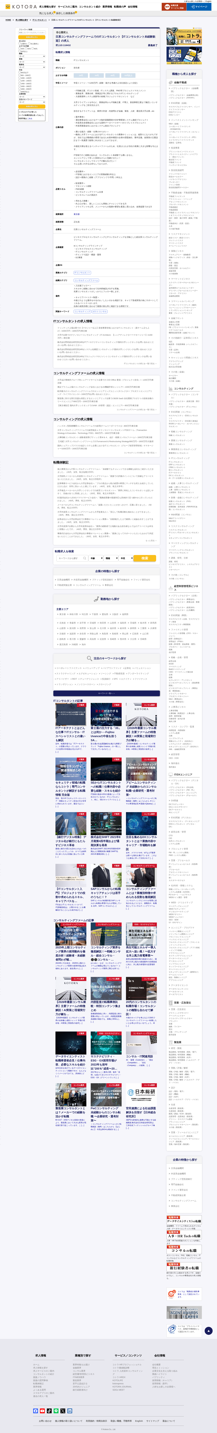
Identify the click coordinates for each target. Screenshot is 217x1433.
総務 (170, 677)
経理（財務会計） (176, 639)
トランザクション (64, 684)
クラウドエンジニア (177, 953)
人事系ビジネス (178, 707)
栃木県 (143, 623)
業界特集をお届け (81, 1364)
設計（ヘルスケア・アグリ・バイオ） (184, 1099)
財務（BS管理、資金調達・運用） (183, 644)
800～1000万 (25, 75)
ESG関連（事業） (179, 615)
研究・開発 (176, 1048)
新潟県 (72, 628)
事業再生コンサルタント (179, 453)
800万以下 (23, 72)
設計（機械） (174, 1094)
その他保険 (173, 274)
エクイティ (126, 679)
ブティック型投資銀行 (102, 579)
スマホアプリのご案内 (43, 1393)
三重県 (143, 628)
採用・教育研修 (175, 716)
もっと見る (150, 541)
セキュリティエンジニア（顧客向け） (184, 972)
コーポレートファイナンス (69, 668)
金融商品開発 (174, 296)
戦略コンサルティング (181, 431)
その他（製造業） (176, 1127)
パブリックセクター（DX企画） (182, 787)
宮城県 (93, 623)
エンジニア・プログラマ (182, 927)
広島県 (135, 633)
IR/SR (171, 664)
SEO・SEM (173, 920)
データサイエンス (179, 985)
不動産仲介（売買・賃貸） (179, 223)
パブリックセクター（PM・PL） (182, 790)
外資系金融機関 (81, 579)
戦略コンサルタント (177, 435)
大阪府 (115, 614)
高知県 (93, 639)
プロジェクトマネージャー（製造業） (184, 1125)
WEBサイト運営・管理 (178, 897)
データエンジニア (176, 961)
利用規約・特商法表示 (96, 1421)
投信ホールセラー (176, 177)
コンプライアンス (176, 738)
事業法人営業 (174, 325)
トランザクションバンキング (180, 310)
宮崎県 (143, 639)
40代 (34, 49)
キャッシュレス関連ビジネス (184, 357)
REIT (74, 679)
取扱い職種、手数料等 (121, 1421)
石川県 (103, 628)
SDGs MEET (119, 1390)
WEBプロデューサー (177, 909)
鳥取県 (105, 633)
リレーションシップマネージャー (182, 308)
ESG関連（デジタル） (181, 817)
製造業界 (77, 1380)
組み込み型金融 (175, 367)
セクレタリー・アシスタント (180, 680)
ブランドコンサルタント (179, 553)
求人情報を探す (22, 20)
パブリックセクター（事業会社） (182, 599)
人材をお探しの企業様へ (194, 1)
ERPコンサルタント (177, 465)
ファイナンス (141, 679)
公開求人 (23, 44)
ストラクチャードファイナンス (181, 140)
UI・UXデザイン (175, 922)
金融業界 (77, 1368)
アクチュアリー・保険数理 (179, 255)
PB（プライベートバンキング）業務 (183, 327)
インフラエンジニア (177, 964)
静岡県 (133, 628)
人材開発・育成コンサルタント (181, 492)
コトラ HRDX (119, 1377)
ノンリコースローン (85, 684)
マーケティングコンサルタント (181, 550)
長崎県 (113, 639)
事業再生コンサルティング (183, 449)
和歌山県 (94, 633)
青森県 (72, 623)
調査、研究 (173, 562)
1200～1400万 (25, 80)
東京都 (77, 214)
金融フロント (177, 318)
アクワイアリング (176, 361)
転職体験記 (38, 1383)
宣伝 (170, 1029)
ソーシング (106, 673)
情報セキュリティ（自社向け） (181, 741)
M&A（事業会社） (176, 699)
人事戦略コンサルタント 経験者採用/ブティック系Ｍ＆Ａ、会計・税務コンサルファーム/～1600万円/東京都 (104, 437)
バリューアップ (92, 668)
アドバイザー (62, 679)
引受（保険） (174, 263)
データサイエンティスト (179, 989)
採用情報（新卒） (160, 1383)
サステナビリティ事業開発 (179, 624)
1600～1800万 (25, 86)
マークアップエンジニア (179, 906)
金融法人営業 (174, 322)
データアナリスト (176, 994)
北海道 (62, 623)
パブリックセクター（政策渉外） (182, 607)
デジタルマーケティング (179, 912)
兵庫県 (153, 628)
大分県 (133, 639)
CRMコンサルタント (177, 467)
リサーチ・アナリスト (178, 293)
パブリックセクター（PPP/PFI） (182, 98)
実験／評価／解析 (179, 1068)
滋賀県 (72, 633)
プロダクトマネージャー (179, 696)
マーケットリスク (176, 243)
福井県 (113, 628)
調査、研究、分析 (179, 558)
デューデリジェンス (89, 679)
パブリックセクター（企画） (184, 595)
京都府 (62, 633)
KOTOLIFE (118, 1380)
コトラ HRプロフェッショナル (127, 1364)
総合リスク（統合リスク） (179, 238)
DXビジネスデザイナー (178, 807)
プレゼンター (174, 182)
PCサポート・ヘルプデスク (180, 895)
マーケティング (175, 667)
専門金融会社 (123, 579)
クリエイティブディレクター (180, 1018)
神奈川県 (73, 614)
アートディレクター (177, 1016)
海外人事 (172, 721)
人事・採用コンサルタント (179, 490)
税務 (170, 650)
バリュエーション (142, 668)
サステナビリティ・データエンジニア (184, 821)
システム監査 (174, 733)
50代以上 (23, 51)
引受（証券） (174, 350)
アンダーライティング (138, 673)
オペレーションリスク (178, 246)
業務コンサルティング (181, 440)
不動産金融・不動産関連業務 (184, 192)
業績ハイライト (159, 1374)
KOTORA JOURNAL (122, 1386)
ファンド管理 (174, 185)
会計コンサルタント (177, 504)
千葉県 (95, 614)
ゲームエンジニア (176, 975)
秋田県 (103, 623)
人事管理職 (173, 711)
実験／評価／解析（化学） (179, 1077)
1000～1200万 (25, 78)
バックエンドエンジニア (179, 939)
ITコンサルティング (180, 458)
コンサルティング (82, 311)
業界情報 (37, 1386)
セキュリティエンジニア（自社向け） (184, 747)
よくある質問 (39, 1390)
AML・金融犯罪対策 (177, 749)
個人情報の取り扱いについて (68, 1421)
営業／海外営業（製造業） (179, 1144)
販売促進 (172, 1035)
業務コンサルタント (177, 444)
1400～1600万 (25, 83)
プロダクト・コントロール (179, 647)
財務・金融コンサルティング (184, 497)
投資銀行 (106, 679)
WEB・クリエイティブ (182, 902)
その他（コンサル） (180, 575)
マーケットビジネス (180, 279)
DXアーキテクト (175, 810)
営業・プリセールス (180, 860)
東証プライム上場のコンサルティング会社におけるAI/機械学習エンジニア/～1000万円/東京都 (98, 387)
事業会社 (109, 585)
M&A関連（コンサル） (181, 514)
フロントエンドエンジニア (179, 937)
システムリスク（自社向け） (180, 744)
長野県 (83, 628)
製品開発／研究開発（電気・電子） (183, 1052)
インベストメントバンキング (184, 120)
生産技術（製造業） (177, 1111)
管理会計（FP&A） (176, 641)
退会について (168, 1421)
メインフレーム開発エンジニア (181, 934)
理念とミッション (160, 1368)
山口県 (145, 633)
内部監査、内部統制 (177, 730)
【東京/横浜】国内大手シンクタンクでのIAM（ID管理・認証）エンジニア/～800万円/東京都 (97, 405)
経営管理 (175, 754)
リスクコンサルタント (178, 530)
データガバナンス (176, 992)
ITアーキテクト (175, 473)
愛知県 (105, 614)
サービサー (173, 376)
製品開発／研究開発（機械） (180, 1055)
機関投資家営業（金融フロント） (182, 333)
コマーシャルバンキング (182, 301)
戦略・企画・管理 (179, 657)
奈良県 (83, 633)
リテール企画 (174, 352)
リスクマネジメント (180, 234)
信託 (170, 342)
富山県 (93, 628)
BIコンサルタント (176, 470)
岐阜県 (123, 628)
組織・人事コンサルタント (179, 487)
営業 (170, 1024)
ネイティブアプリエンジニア (180, 956)
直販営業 (172, 271)
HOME (8, 20)
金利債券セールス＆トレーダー (181, 288)
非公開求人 (33, 44)
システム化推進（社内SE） (180, 892)
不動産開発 (173, 210)
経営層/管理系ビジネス (83, 1374)
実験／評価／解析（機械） (179, 1074)
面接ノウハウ (39, 1377)
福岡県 (125, 614)
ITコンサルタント (40, 20)
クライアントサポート (178, 694)
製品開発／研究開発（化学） (180, 1057)
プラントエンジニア (177, 1122)
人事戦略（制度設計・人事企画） (182, 713)
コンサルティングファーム (86, 280)
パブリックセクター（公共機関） (182, 610)
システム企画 (174, 844)
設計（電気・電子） (177, 1091)
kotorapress (118, 1383)
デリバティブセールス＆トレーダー (183, 291)
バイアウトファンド (112, 668)
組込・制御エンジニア (178, 977)
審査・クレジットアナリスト (180, 313)
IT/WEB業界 (78, 1377)
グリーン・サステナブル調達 (180, 1119)
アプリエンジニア (176, 980)
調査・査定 (173, 265)
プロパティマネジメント (179, 204)
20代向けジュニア (81, 1386)
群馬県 (153, 623)
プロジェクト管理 (179, 849)
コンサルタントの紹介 (43, 1374)
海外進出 (175, 763)
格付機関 (172, 378)
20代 (21, 49)
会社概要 (156, 1364)
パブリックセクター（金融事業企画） (184, 95)
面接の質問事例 (40, 1380)
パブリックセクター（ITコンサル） (183, 407)
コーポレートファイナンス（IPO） (183, 137)
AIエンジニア (174, 812)
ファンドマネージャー (178, 174)
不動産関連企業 (64, 585)
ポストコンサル (100, 311)
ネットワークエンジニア (179, 967)
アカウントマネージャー (179, 872)
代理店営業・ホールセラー (179, 268)
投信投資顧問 (177, 170)
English (208, 1)
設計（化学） (174, 1097)
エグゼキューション (88, 673)
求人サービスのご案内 (43, 1371)
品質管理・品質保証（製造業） (181, 1116)
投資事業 (175, 148)
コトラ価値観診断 (121, 1368)
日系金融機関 (63, 579)
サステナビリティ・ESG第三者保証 (183, 421)
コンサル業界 (79, 1371)
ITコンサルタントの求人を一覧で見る (139, 364)
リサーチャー (174, 570)
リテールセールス (176, 330)
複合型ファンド (175, 160)
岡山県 (125, 633)
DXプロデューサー (176, 804)
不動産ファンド (175, 162)
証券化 (128, 668)
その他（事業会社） (177, 702)
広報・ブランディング (178, 1032)
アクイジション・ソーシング (180, 199)
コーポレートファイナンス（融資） (183, 305)
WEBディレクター (176, 917)
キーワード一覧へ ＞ (106, 693)
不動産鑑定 (173, 207)
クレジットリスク (176, 240)
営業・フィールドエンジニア (184, 1132)
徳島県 (62, 639)
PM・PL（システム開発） (179, 853)
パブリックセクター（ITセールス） (183, 795)
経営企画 (172, 661)
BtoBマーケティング (177, 669)
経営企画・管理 (178, 832)
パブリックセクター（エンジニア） (183, 793)
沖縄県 (75, 644)
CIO (170, 838)
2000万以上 (24, 91)
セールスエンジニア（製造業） (181, 1136)
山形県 (113, 623)
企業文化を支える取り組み (165, 1371)
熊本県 (123, 639)
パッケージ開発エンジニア (179, 931)
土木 (170, 226)
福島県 (123, 623)
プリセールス (174, 870)
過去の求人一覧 (40, 1396)
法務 (170, 736)
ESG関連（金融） (179, 103)
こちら (29, 118)
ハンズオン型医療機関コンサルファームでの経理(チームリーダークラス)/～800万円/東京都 (97, 426)
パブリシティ (158, 1377)
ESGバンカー (174, 115)
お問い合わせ (45, 1421)
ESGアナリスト (175, 112)
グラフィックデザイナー (179, 1013)
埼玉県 (85, 614)
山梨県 (62, 628)
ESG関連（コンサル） (181, 412)
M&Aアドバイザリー (177, 518)
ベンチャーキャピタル (178, 165)
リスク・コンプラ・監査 (182, 726)
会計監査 (172, 652)
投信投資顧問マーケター (179, 187)
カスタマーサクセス (177, 880)
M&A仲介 (172, 521)
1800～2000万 (25, 89)
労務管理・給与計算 (177, 719)
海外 (84, 644)
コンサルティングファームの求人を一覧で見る (136, 410)
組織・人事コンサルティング (184, 483)
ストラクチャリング (65, 673)
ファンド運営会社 (141, 579)
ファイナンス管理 (179, 629)
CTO (171, 836)
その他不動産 (174, 229)
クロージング (104, 684)
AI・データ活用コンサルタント (181, 478)
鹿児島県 (63, 644)
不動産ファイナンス (177, 196)
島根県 (115, 633)
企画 (170, 675)
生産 (173, 1104)
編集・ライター (175, 1027)
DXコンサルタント (176, 475)
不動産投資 (119, 673)
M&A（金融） (174, 124)
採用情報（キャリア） (162, 1380)
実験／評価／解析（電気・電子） (182, 1072)
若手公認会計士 (80, 1383)
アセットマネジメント (178, 202)
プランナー (173, 1021)
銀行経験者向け (80, 1390)
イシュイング (174, 364)
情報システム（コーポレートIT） (182, 889)
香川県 (72, 639)
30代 (28, 49)
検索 (145, 558)
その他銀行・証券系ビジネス (184, 338)
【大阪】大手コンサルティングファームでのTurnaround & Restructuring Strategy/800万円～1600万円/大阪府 (105, 441)
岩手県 (83, 623)
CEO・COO (174, 758)
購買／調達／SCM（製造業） (181, 1114)
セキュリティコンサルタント (180, 538)
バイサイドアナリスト (178, 179)
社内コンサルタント (177, 841)
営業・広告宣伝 (178, 1009)
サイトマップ (152, 1421)
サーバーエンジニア (177, 969)
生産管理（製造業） (177, 1108)
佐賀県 (103, 639)
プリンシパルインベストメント (181, 152)
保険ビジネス (177, 251)
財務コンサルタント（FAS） (180, 501)
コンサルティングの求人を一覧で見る (139, 453)
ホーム (36, 1364)
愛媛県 (83, 639)
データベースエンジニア (179, 958)
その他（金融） (178, 372)
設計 (173, 1087)
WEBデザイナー (175, 914)
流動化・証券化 (175, 143)
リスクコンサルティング (182, 526)
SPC (116, 679)
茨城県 (133, 623)
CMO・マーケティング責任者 (181, 672)
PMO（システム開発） (178, 855)
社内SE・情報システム (182, 885)
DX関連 (174, 800)
